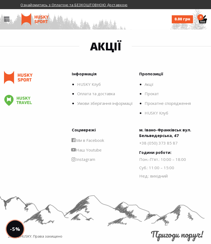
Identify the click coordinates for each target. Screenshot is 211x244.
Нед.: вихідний (153, 176)
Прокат (152, 93)
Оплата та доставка (96, 93)
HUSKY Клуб (89, 84)
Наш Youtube (87, 150)
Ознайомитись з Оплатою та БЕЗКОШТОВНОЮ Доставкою (73, 4)
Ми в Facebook (88, 140)
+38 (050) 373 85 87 (158, 143)
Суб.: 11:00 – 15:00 (156, 167)
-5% (15, 229)
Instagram (83, 159)
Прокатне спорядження (168, 103)
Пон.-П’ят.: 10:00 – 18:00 (162, 159)
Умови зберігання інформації (105, 103)
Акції (149, 84)
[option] (105, 4)
